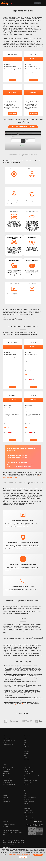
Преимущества (27, 799)
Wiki (25, 795)
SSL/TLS (26, 753)
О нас (4, 793)
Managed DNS (6, 773)
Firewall (25, 755)
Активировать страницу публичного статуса (23, 126)
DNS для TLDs (27, 782)
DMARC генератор (28, 817)
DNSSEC (26, 769)
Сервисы (5, 764)
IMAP (25, 762)
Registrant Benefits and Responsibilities (12, 832)
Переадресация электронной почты (33, 776)
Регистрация (12, 387)
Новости (5, 795)
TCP (25, 744)
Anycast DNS (27, 773)
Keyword (26, 749)
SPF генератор (27, 814)
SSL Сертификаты (7, 780)
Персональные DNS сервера (31, 780)
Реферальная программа (9, 824)
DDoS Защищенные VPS (9, 784)
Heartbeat (26, 751)
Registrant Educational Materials (11, 830)
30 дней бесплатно (12, 113)
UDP (25, 742)
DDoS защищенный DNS (9, 740)
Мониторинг (27, 735)
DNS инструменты (28, 812)
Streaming (26, 759)
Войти (37, 3)
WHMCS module (28, 806)
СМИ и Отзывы (6, 801)
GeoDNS (5, 742)
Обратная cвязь (7, 804)
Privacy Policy (18, 840)
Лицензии (11, 844)
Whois (4, 834)
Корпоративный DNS (8, 744)
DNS (25, 738)
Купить (33, 387)
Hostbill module (27, 808)
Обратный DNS (6, 769)
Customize (23, 857)
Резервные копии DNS (29, 771)
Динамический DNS (8, 767)
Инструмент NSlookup (29, 819)
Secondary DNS (27, 767)
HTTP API (26, 804)
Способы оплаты (28, 810)
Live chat (23, 703)
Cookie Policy (7, 842)
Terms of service (8, 840)
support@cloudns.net (16, 704)
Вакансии (5, 806)
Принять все (38, 854)
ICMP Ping (26, 746)
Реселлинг (5, 826)
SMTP (25, 757)
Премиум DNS (6, 738)
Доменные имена (28, 778)
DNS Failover (6, 771)
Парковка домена (7, 782)
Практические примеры (30, 797)
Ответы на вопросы (29, 801)
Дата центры (6, 799)
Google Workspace (7, 778)
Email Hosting (27, 784)
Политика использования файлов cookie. (20, 854)
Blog (25, 793)
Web (25, 740)
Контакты (5, 797)
